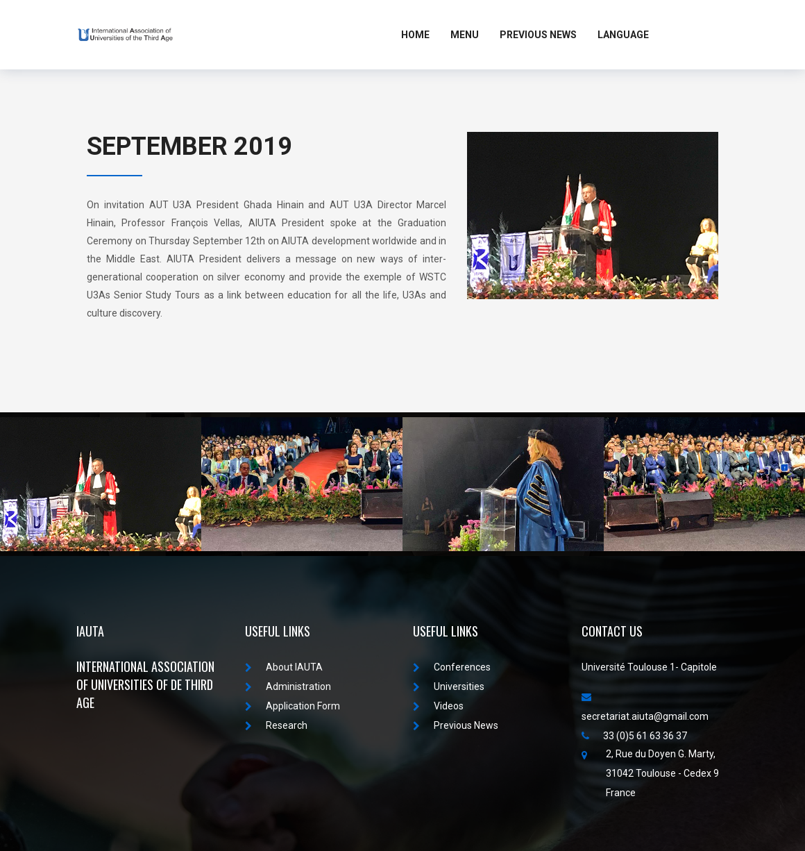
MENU (464, 34)
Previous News (538, 34)
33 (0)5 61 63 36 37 (634, 735)
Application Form (292, 705)
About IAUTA (284, 667)
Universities (448, 686)
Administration (288, 686)
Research (276, 725)
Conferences (452, 667)
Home (415, 34)
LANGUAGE (623, 34)
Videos (438, 705)
